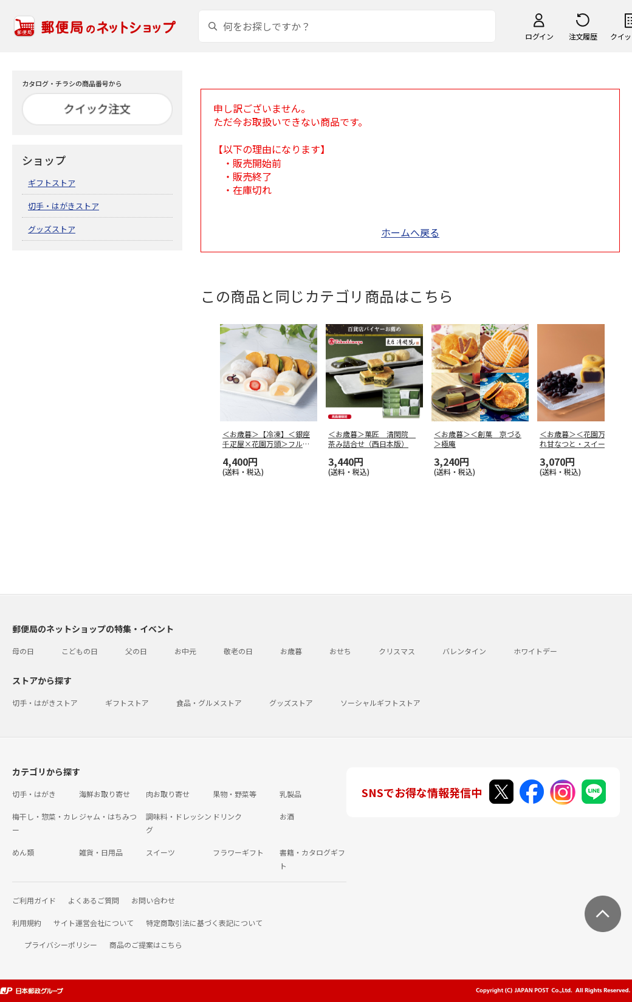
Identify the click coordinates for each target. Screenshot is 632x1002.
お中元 (185, 651)
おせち (340, 651)
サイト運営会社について (93, 922)
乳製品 (290, 794)
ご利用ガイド (34, 900)
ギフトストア (51, 182)
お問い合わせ (153, 900)
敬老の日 (238, 651)
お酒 (287, 816)
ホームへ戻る (410, 232)
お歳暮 (291, 651)
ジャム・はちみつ (108, 816)
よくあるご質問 (93, 900)
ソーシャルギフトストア (380, 702)
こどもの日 (79, 651)
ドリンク (227, 816)
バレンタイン (464, 651)
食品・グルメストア (209, 702)
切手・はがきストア (63, 206)
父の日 (136, 651)
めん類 (23, 852)
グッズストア (51, 229)
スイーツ (160, 852)
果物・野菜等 (234, 794)
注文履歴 (583, 36)
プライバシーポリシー (60, 944)
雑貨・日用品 (101, 852)
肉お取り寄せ (168, 794)
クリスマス (397, 651)
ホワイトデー (535, 651)
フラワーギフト (238, 852)
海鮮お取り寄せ (104, 794)
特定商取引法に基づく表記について (204, 922)
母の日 (23, 651)
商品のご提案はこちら (145, 944)
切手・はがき (34, 794)
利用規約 (26, 922)
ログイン (539, 36)
